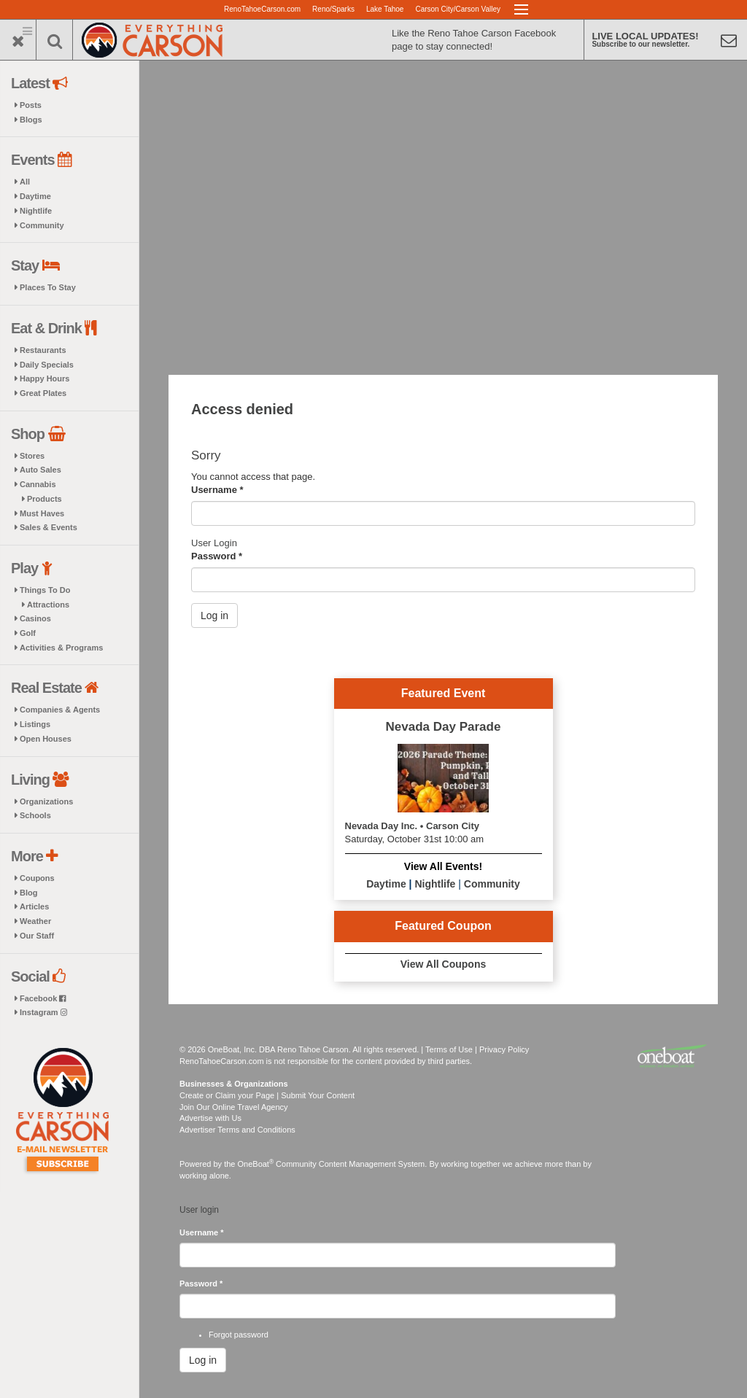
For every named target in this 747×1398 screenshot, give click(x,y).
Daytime (35, 196)
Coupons (37, 878)
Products (44, 498)
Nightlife (36, 210)
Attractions (48, 604)
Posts (31, 105)
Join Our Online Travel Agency (233, 1107)
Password (216, 556)
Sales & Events (48, 527)
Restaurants (43, 350)
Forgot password (238, 1334)
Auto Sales (40, 469)
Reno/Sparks (333, 9)
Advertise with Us (210, 1118)
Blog (28, 892)
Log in (214, 615)
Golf (28, 633)
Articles (34, 906)
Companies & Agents (60, 709)
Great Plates (43, 393)
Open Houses (45, 738)
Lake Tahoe (385, 9)
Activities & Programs (61, 647)
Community (42, 225)
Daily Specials (47, 364)
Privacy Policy (504, 1049)
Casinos (35, 618)
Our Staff (37, 935)
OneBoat (256, 1164)
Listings (35, 724)
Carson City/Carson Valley (457, 9)
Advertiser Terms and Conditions (237, 1129)
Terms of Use (449, 1049)
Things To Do (45, 590)
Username (217, 489)
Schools (35, 815)
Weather (35, 921)
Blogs (31, 119)
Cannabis (38, 484)
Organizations (46, 801)
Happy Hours (44, 378)
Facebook (43, 998)
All (25, 181)
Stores (32, 455)
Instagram (43, 1012)
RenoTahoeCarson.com (262, 9)
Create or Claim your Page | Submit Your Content (267, 1095)
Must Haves (42, 513)
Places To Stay (48, 287)
